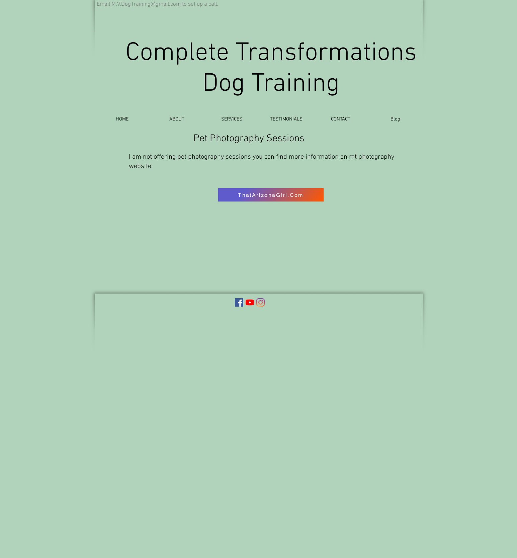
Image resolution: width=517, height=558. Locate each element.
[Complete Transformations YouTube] (250, 302)
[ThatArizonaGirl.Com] (271, 195)
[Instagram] (260, 302)
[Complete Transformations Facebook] (239, 302)
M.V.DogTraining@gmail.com (146, 4)
